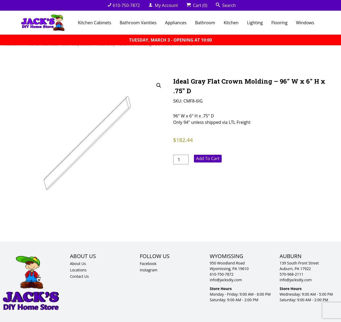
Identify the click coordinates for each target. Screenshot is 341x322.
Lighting (255, 23)
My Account (163, 5)
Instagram (148, 269)
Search (226, 5)
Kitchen (231, 23)
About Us (78, 263)
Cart (196, 5)
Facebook (148, 263)
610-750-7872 (123, 5)
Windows (305, 23)
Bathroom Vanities (138, 23)
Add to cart (208, 158)
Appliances (175, 23)
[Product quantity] (181, 159)
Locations (78, 269)
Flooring (279, 23)
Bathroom (205, 23)
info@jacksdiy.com (226, 279)
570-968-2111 (291, 274)
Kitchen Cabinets (94, 23)
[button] (159, 85)
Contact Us (79, 276)
